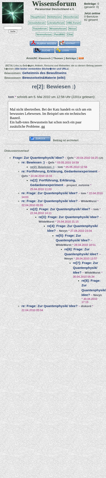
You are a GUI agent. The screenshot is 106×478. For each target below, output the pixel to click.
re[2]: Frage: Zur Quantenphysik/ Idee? (60, 209)
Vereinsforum (44, 34)
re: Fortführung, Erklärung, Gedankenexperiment (59, 171)
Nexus (72, 28)
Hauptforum (38, 17)
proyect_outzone (78, 185)
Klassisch (45, 58)
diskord (86, 306)
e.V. (72, 9)
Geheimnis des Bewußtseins (44, 73)
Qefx (70, 157)
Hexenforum (71, 17)
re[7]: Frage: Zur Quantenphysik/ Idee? (85, 267)
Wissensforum (58, 28)
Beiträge (71, 58)
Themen (58, 58)
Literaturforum (56, 23)
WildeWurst (89, 201)
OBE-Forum (73, 23)
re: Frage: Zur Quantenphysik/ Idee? (49, 193)
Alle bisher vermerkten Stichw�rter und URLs (41, 68)
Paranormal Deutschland (52, 9)
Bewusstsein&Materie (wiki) (43, 77)
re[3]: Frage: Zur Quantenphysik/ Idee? (69, 217)
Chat (70, 34)
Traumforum (40, 28)
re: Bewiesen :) (33, 162)
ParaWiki (59, 34)
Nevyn (63, 230)
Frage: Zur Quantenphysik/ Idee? (38, 157)
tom (11, 97)
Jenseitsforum (37, 23)
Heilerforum (54, 17)
